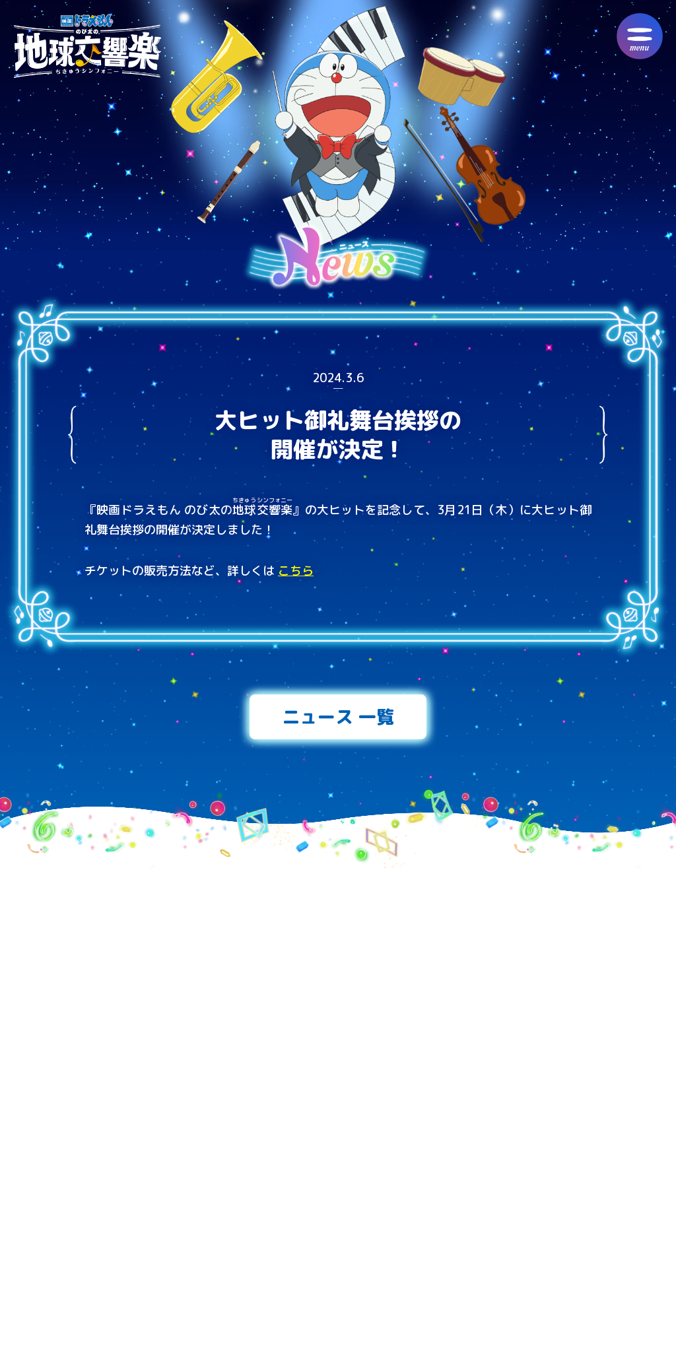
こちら (296, 570)
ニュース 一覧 (338, 716)
